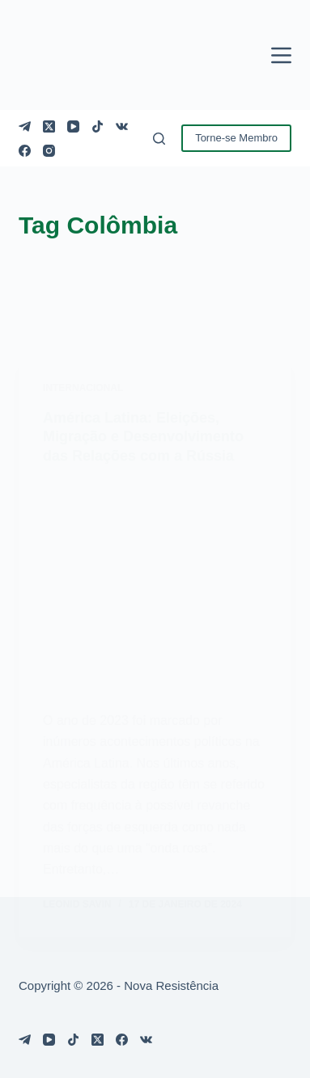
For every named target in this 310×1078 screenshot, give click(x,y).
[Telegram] (25, 126)
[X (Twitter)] (49, 126)
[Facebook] (25, 151)
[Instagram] (49, 151)
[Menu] (281, 55)
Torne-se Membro (236, 138)
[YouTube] (73, 126)
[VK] (122, 126)
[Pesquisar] (159, 139)
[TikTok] (97, 126)
